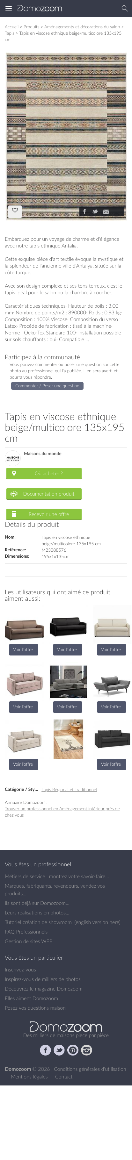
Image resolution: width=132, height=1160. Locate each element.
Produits (32, 27)
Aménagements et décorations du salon (82, 27)
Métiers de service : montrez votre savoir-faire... (57, 876)
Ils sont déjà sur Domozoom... (37, 902)
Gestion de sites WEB (29, 941)
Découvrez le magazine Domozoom (44, 988)
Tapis (9, 33)
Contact (64, 1076)
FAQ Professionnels (26, 931)
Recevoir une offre (49, 514)
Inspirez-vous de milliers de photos (43, 979)
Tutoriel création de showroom (38, 922)
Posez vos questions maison (35, 1007)
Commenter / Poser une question (47, 386)
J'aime (14, 211)
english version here (97, 922)
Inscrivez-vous (20, 969)
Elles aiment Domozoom (31, 998)
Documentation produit (48, 493)
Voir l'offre (23, 649)
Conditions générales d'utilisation (90, 1068)
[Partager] (84, 212)
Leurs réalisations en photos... (37, 912)
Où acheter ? (49, 473)
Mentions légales (30, 1076)
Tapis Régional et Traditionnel (69, 789)
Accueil (11, 27)
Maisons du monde (43, 454)
